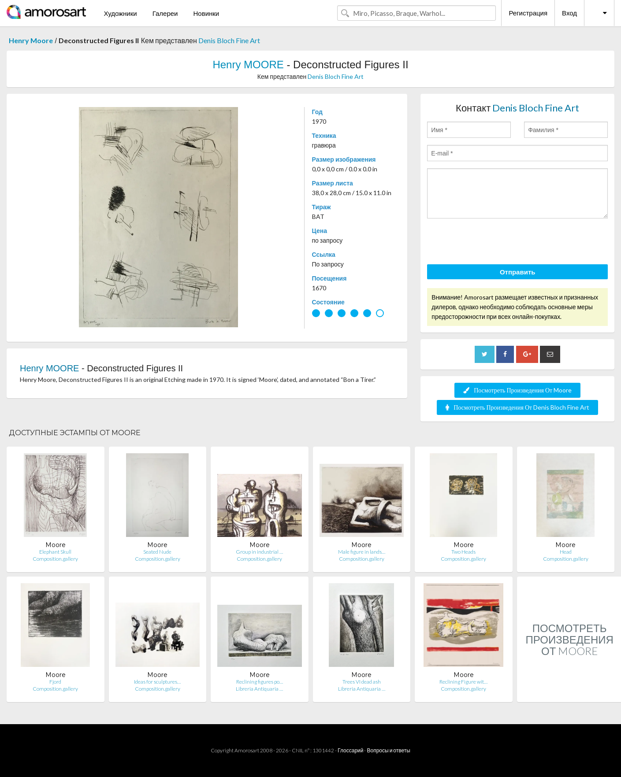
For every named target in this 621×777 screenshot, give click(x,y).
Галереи (165, 13)
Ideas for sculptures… (157, 681)
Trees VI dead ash (361, 681)
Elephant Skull (55, 551)
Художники (120, 13)
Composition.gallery (55, 558)
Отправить (517, 272)
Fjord (55, 681)
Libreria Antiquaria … (259, 688)
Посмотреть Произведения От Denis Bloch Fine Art (517, 407)
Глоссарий (350, 750)
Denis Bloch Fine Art (229, 40)
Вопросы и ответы (388, 750)
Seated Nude (157, 551)
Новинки (206, 13)
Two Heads (463, 551)
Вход (569, 13)
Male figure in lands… (361, 551)
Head (566, 551)
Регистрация (528, 13)
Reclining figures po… (259, 681)
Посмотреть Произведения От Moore (517, 390)
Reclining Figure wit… (463, 681)
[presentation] (494, 243)
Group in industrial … (259, 551)
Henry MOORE (247, 64)
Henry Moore (31, 40)
